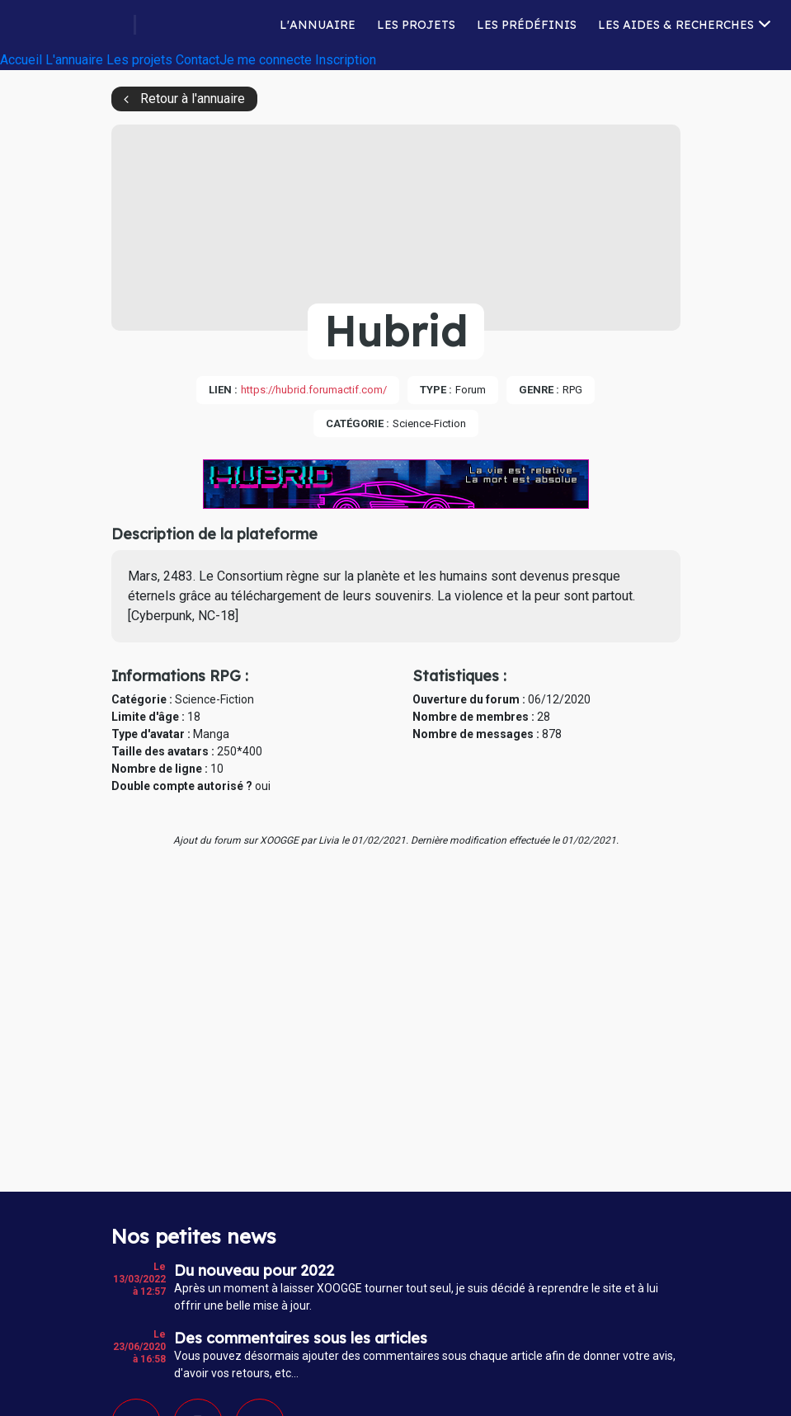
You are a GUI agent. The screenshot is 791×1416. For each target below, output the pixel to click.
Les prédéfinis (527, 26)
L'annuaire (317, 26)
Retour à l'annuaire (192, 98)
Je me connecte (265, 64)
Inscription (345, 64)
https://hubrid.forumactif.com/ (314, 389)
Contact (197, 64)
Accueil (21, 64)
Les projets (416, 26)
